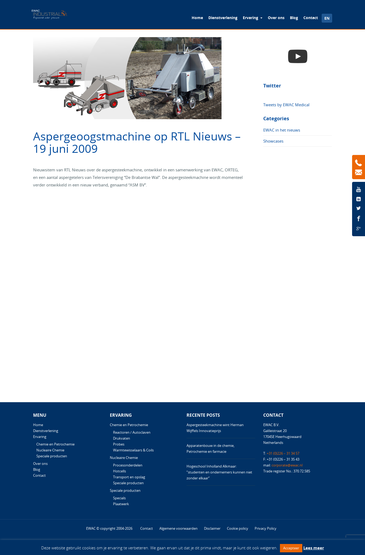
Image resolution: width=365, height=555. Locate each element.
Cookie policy (237, 528)
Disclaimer (212, 528)
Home (197, 17)
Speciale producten (51, 456)
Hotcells (119, 471)
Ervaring (251, 17)
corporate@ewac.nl (287, 465)
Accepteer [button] (291, 548)
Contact (310, 17)
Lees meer (313, 547)
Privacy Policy (265, 528)
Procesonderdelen (127, 465)
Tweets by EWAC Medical (286, 104)
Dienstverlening (222, 17)
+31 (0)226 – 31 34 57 (283, 453)
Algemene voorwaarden (178, 528)
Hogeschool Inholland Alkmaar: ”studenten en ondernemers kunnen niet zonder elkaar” (219, 472)
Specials (119, 498)
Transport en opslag (129, 477)
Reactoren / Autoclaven (131, 432)
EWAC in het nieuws (281, 130)
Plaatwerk (121, 503)
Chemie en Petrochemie (55, 444)
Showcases (273, 141)
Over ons (276, 17)
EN (326, 18)
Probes (118, 444)
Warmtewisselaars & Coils (133, 450)
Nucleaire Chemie (50, 450)
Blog (294, 17)
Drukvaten (121, 438)
